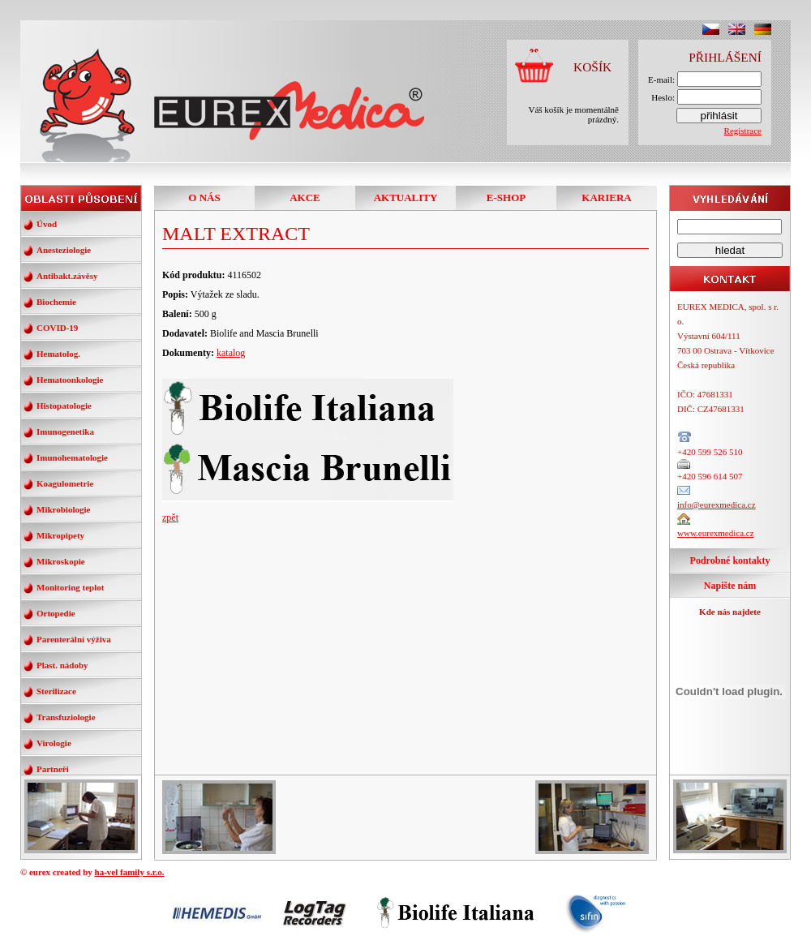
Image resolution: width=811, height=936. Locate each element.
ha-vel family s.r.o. (130, 872)
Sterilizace (56, 691)
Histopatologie (64, 405)
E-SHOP (506, 197)
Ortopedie (55, 613)
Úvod (46, 224)
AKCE (305, 197)
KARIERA (606, 197)
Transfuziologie (66, 717)
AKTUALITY (406, 197)
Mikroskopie (60, 561)
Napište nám (730, 585)
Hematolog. (58, 354)
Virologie (53, 743)
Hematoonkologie (70, 379)
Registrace (743, 130)
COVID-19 (57, 328)
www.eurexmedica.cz (715, 533)
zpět (170, 517)
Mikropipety (60, 535)
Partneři (52, 769)
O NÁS (204, 197)
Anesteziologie (63, 250)
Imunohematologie (72, 457)
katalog (231, 353)
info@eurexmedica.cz (716, 504)
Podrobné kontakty (730, 560)
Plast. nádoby (62, 665)
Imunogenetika (65, 431)
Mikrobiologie (63, 509)
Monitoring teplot (70, 587)
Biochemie (56, 302)
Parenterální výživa (73, 639)
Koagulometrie (64, 483)
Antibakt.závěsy (66, 276)
